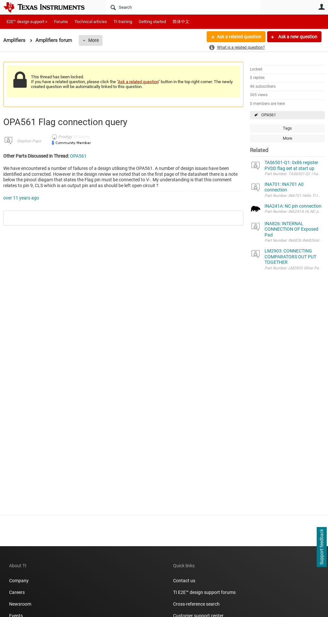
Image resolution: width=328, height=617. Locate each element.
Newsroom (20, 604)
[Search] (183, 7)
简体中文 (180, 21)
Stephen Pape (29, 141)
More (93, 40)
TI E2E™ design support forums (204, 592)
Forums (61, 21)
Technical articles (91, 21)
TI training (123, 21)
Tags (287, 128)
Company (19, 580)
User (321, 7)
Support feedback (321, 547)
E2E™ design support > (27, 21)
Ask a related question (239, 36)
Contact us (184, 580)
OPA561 (268, 114)
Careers (17, 592)
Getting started (152, 21)
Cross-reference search (196, 604)
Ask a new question (297, 36)
